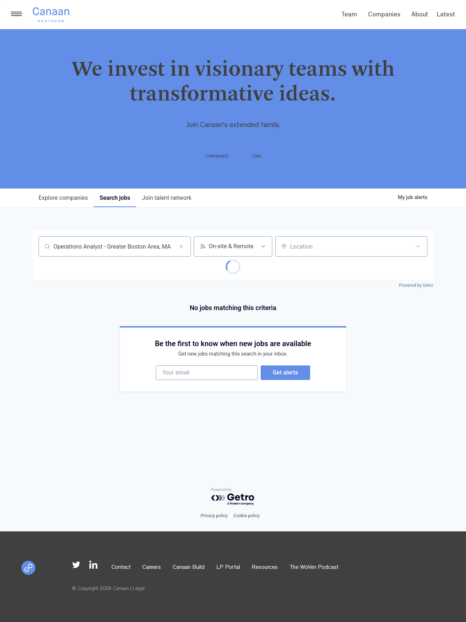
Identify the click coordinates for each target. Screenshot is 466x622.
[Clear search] (181, 246)
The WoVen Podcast (314, 568)
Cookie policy (246, 515)
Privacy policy (214, 515)
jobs (114, 197)
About (419, 15)
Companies (384, 15)
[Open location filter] (418, 246)
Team (349, 15)
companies (63, 197)
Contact (121, 568)
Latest (446, 15)
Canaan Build (189, 568)
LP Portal (228, 568)
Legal (139, 588)
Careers (151, 568)
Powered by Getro (416, 285)
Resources (265, 568)
